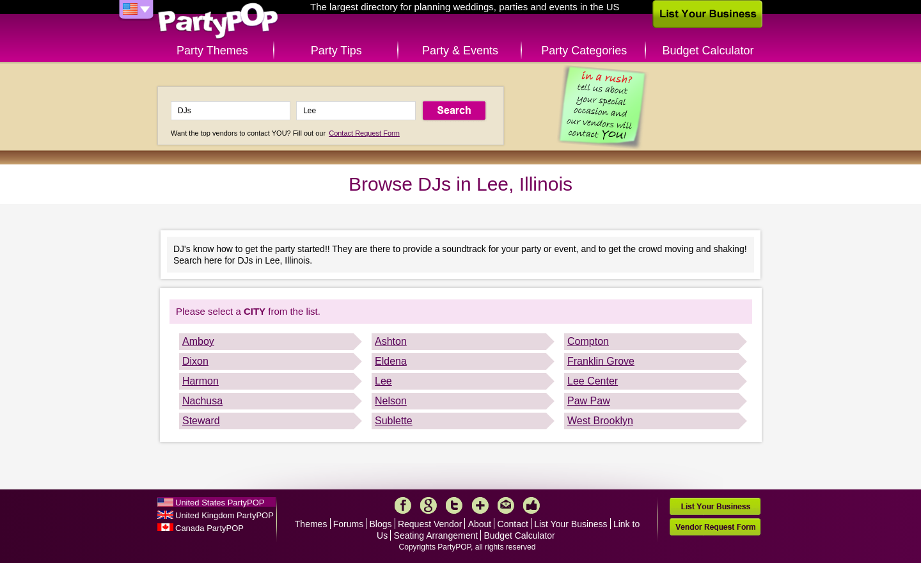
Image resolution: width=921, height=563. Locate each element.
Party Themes (212, 50)
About (480, 524)
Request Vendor (430, 524)
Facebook (403, 505)
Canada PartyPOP (209, 528)
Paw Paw (588, 400)
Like (531, 505)
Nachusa (202, 400)
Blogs (381, 524)
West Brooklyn (600, 420)
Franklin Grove (600, 361)
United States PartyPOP (219, 502)
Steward (201, 420)
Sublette (394, 420)
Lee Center (592, 381)
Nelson (391, 400)
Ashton (391, 341)
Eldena (391, 361)
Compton (588, 341)
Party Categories (584, 50)
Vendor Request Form (715, 527)
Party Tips (336, 50)
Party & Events (460, 50)
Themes (311, 524)
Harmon (200, 381)
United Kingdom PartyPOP (224, 515)
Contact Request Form (364, 133)
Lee (383, 381)
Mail (506, 505)
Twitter (454, 505)
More (480, 505)
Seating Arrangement (436, 535)
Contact (513, 524)
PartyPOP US (218, 21)
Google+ (428, 505)
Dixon (195, 361)
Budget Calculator (708, 50)
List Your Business (570, 524)
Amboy (198, 341)
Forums (348, 524)
